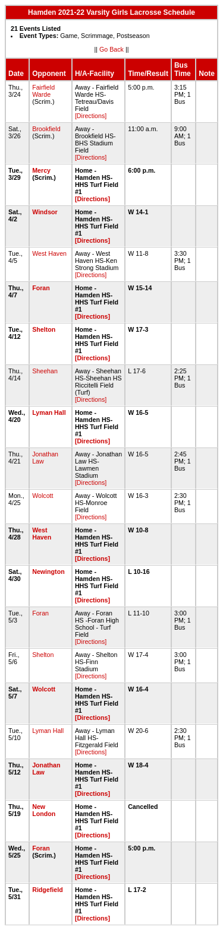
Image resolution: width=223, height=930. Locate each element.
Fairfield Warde (43, 91)
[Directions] (90, 115)
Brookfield (46, 128)
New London (43, 810)
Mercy (41, 170)
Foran (41, 287)
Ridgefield (47, 889)
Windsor (45, 211)
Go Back (111, 49)
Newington (48, 571)
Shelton (43, 329)
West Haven (49, 253)
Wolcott (42, 495)
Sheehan (45, 370)
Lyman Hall (48, 412)
